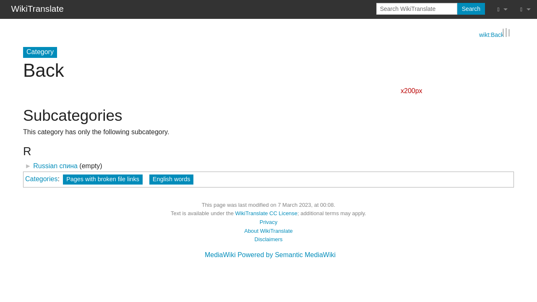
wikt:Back (491, 34)
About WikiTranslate (268, 230)
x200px (411, 90)
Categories (41, 178)
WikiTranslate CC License (266, 213)
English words (171, 178)
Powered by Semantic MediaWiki (286, 254)
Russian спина (55, 165)
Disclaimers (269, 239)
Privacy (268, 222)
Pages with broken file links (102, 178)
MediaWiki (220, 254)
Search (471, 8)
